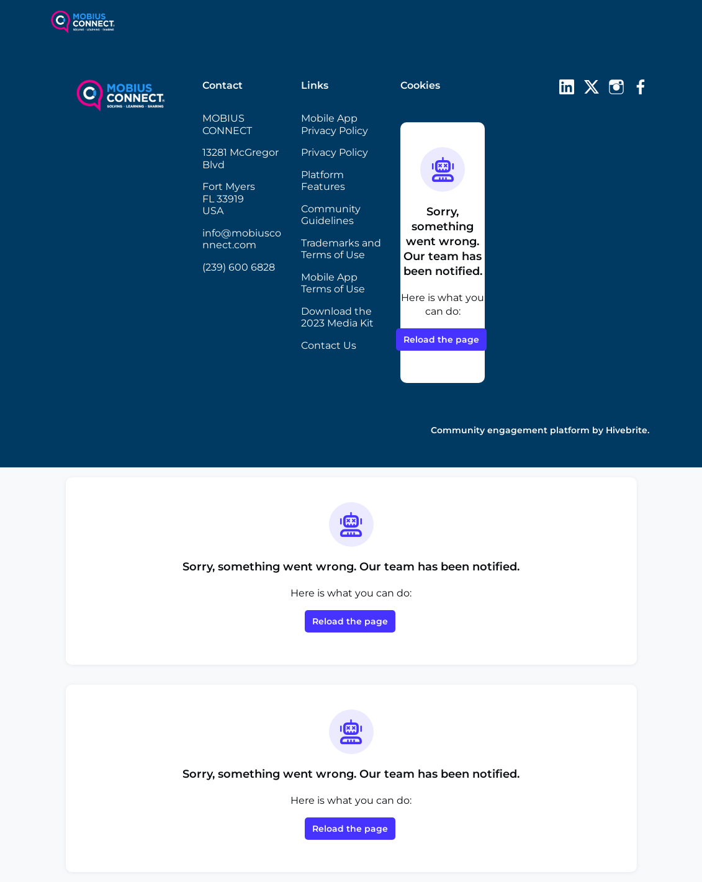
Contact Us (328, 345)
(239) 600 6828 (238, 267)
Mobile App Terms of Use (333, 283)
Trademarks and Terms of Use (341, 249)
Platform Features (323, 181)
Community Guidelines (331, 215)
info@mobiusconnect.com (241, 239)
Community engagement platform (510, 430)
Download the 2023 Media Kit (337, 317)
